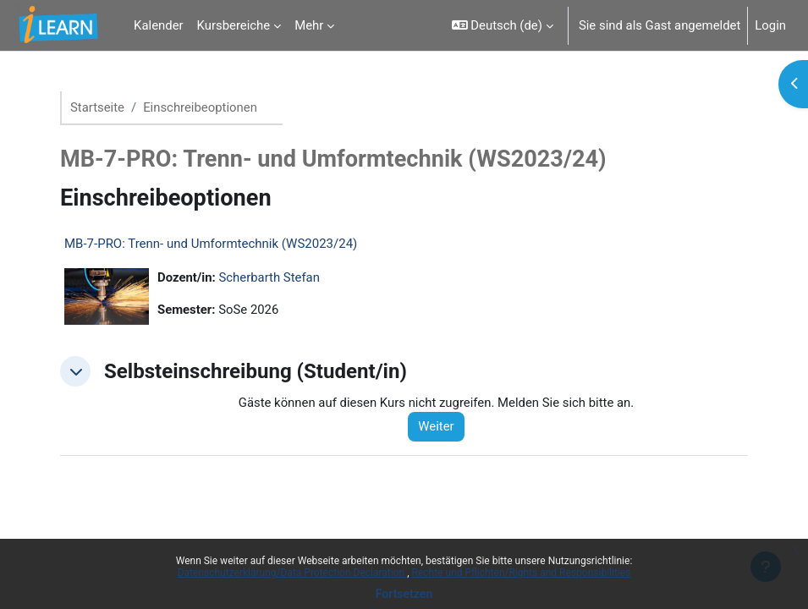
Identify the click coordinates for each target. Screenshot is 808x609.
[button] (502, 25)
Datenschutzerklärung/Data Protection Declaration (292, 573)
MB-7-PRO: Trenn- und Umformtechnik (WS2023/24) (210, 243)
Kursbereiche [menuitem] (234, 25)
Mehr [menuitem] (308, 25)
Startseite (97, 107)
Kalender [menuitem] (158, 25)
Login (770, 25)
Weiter (435, 426)
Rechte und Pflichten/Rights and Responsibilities (521, 573)
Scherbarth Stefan (269, 277)
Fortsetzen (404, 594)
